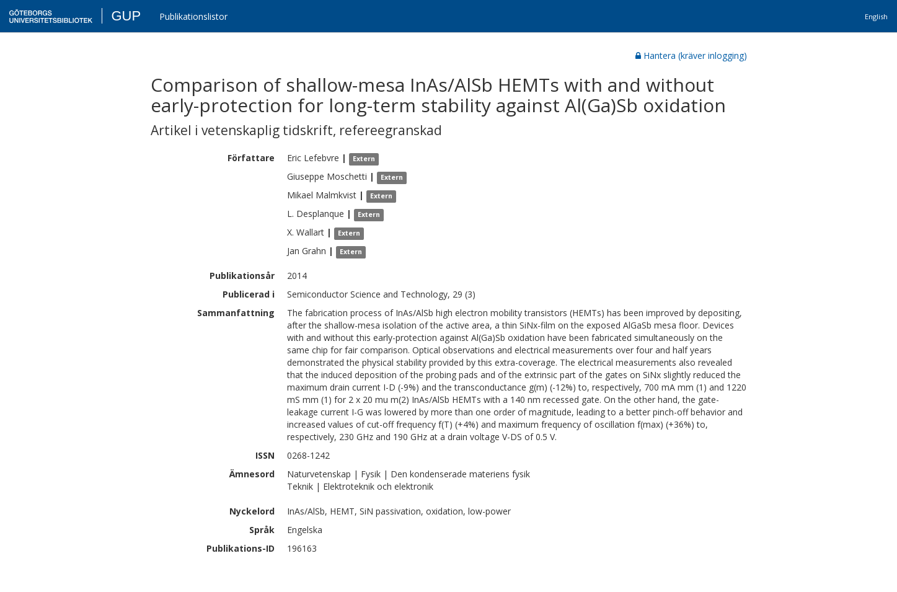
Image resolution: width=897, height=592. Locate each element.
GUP (126, 16)
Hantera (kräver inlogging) (691, 55)
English (876, 16)
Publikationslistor (193, 16)
